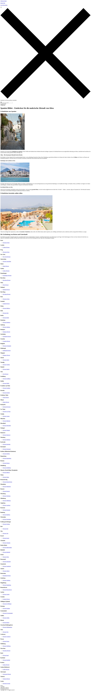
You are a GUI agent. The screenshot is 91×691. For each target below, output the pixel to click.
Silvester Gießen (6, 617)
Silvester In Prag (6, 252)
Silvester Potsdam (6, 608)
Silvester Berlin (6, 317)
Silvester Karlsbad (6, 660)
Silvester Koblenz (6, 453)
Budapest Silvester (6, 331)
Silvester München (6, 420)
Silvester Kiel (5, 528)
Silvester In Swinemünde (8, 613)
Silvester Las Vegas (6, 411)
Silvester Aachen (6, 594)
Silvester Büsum (6, 622)
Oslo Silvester (5, 374)
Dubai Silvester (6, 266)
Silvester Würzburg (6, 495)
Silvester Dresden (6, 392)
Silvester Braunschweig (7, 481)
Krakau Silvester (6, 664)
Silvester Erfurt (6, 556)
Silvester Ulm (5, 533)
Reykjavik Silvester (6, 406)
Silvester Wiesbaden (7, 519)
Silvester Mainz (6, 477)
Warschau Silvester (6, 650)
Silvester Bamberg (6, 514)
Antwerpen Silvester (7, 674)
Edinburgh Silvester (7, 350)
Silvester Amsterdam (7, 261)
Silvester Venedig (6, 364)
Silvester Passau (6, 641)
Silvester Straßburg (6, 378)
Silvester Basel (6, 655)
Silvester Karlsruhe (6, 444)
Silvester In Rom (6, 299)
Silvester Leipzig (6, 416)
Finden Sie (3, 105)
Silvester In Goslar (6, 683)
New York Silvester (6, 256)
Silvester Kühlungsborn (7, 627)
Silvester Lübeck (6, 571)
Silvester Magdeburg (7, 585)
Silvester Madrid (6, 369)
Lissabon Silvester (6, 341)
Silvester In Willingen (7, 603)
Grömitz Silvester (6, 599)
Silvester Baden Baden (7, 547)
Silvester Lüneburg (6, 580)
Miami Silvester (6, 402)
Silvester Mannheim (7, 486)
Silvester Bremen (6, 463)
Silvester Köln (5, 313)
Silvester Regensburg (7, 458)
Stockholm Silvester (7, 336)
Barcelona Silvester (6, 280)
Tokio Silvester (6, 397)
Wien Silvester (6, 284)
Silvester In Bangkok (7, 345)
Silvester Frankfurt (6, 388)
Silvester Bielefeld (6, 552)
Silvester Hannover (6, 434)
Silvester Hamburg (6, 322)
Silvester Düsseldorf (7, 425)
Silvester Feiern (3, 1)
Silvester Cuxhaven (6, 636)
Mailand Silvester (6, 289)
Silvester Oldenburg (7, 500)
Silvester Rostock (6, 491)
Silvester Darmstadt (7, 561)
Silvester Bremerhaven (7, 589)
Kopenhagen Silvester (7, 275)
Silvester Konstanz (6, 510)
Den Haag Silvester (6, 294)
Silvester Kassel (6, 538)
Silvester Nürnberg (6, 439)
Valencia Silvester (6, 678)
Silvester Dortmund (6, 449)
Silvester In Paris (6, 242)
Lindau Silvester (6, 669)
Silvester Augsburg (6, 505)
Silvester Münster (6, 472)
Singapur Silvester (6, 355)
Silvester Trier (5, 631)
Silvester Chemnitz (6, 542)
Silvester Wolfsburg (7, 646)
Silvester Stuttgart (6, 430)
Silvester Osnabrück (7, 566)
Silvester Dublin (6, 383)
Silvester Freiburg (6, 524)
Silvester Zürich (6, 359)
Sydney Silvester (6, 270)
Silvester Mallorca (6, 308)
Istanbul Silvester (6, 303)
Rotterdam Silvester (7, 575)
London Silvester (6, 247)
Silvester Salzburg (6, 327)
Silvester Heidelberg (7, 467)
